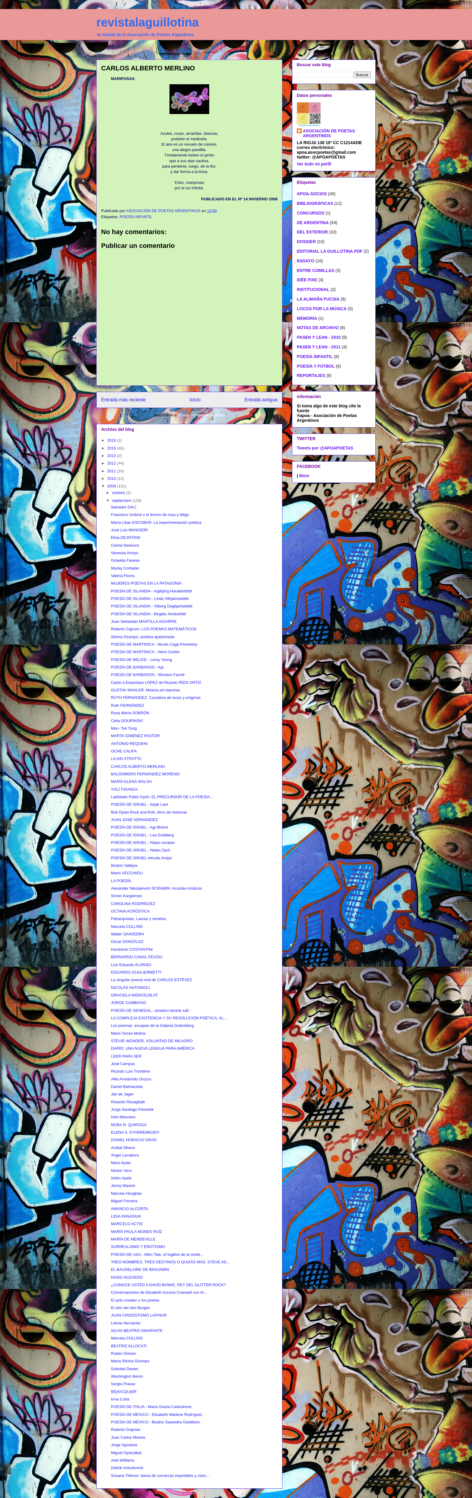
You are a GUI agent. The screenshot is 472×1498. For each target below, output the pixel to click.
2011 (112, 471)
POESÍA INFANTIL (136, 217)
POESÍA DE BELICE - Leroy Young (141, 659)
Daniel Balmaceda (127, 1086)
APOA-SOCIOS (312, 193)
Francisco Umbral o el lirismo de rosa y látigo (150, 514)
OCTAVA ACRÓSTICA (130, 911)
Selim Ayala (121, 1178)
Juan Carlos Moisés (128, 1437)
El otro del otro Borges (130, 1307)
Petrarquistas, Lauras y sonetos (138, 918)
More (304, 475)
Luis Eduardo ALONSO (131, 964)
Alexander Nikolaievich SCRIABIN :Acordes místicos (156, 888)
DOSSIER (306, 241)
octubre (119, 492)
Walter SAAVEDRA (127, 934)
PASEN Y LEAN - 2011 (319, 346)
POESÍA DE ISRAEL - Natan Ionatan (143, 842)
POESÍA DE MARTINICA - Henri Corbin (145, 652)
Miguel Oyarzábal (126, 1452)
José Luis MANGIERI (129, 530)
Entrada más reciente (123, 399)
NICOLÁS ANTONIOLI (130, 987)
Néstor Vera (121, 1170)
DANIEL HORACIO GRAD (134, 1140)
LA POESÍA (121, 881)
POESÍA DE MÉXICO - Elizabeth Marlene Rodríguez (156, 1414)
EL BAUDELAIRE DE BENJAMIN (140, 1269)
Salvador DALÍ (123, 507)
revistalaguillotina (147, 22)
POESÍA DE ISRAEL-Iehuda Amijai (141, 858)
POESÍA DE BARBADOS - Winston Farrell (147, 674)
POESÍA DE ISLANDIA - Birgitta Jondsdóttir (148, 614)
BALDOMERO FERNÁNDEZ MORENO (145, 774)
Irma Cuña (120, 1399)
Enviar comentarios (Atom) (202, 415)
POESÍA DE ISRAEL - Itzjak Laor (139, 804)
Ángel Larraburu (125, 1155)
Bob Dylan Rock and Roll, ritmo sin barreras (149, 812)
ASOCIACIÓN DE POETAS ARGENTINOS (329, 133)
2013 (112, 455)
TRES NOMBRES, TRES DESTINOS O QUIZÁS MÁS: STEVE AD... (170, 1262)
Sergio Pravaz (123, 1384)
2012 (112, 463)
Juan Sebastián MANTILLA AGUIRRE (143, 621)
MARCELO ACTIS (126, 1224)
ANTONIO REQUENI (129, 743)
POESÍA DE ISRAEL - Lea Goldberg (142, 835)
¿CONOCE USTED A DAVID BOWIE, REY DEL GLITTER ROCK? (168, 1285)
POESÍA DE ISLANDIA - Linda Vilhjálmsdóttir (150, 598)
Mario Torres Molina (128, 1033)
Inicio (195, 399)
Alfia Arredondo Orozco (131, 1079)
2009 (112, 486)
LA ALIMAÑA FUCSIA (318, 299)
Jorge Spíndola (124, 1445)
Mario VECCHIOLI (127, 873)
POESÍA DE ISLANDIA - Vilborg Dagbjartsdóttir (151, 606)
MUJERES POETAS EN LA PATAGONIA (146, 583)
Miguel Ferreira (124, 1201)
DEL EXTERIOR (312, 232)
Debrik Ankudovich (127, 1468)
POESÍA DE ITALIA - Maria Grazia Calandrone (151, 1406)
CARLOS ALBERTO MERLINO (138, 766)
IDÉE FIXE (307, 279)
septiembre (122, 500)
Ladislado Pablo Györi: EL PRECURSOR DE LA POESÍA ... (162, 797)
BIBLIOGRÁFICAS (315, 203)
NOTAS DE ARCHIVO (318, 327)
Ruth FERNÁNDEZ (127, 705)
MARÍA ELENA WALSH (131, 781)
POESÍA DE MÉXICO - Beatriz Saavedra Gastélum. (155, 1422)
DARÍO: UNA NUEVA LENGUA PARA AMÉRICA (152, 1048)
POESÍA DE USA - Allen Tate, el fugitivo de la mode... (157, 1254)
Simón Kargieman (126, 896)
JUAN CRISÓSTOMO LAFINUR (138, 1315)
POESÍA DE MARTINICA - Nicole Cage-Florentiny (154, 644)
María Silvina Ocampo (130, 1361)
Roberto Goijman (125, 1429)
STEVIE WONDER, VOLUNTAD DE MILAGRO (151, 1041)
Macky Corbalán (125, 568)
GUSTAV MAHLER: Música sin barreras (145, 690)
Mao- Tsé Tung (124, 728)
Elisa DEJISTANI (125, 537)
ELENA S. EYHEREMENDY (135, 1132)
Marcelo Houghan (126, 1193)
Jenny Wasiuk (123, 1185)
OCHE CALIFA (124, 751)
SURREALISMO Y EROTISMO (138, 1246)
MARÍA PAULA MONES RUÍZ (136, 1231)
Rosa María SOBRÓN (130, 713)
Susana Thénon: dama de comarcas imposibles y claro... (160, 1475)
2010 (112, 478)
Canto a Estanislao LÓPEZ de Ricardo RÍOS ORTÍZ (156, 682)
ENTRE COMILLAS (315, 270)
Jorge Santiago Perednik (132, 1109)
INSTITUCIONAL (313, 289)
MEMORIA (307, 318)
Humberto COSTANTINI (131, 949)
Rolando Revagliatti (128, 1102)
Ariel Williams (122, 1460)
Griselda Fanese (125, 560)
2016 (112, 440)
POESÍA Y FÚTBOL (316, 366)
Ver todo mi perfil (314, 164)
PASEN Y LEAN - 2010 (319, 337)
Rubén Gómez (123, 1353)
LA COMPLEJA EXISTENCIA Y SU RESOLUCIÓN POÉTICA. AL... (169, 1018)
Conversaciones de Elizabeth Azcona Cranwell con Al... (159, 1292)
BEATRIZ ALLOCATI (129, 1346)
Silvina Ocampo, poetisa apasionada (142, 637)
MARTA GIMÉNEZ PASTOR (135, 736)
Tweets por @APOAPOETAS (325, 448)
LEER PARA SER (126, 1056)
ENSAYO (305, 260)
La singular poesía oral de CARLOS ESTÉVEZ (151, 980)
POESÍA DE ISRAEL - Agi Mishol (139, 827)
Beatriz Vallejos (124, 865)
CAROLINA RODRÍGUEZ (133, 903)
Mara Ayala (120, 1162)
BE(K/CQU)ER (123, 1391)
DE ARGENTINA (313, 222)
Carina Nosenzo (125, 545)
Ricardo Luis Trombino (130, 1071)
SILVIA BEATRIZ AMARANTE (136, 1330)
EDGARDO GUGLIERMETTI (136, 972)
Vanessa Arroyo (124, 553)
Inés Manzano (123, 1117)
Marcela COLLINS (126, 926)
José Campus (123, 1063)
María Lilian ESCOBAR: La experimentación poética (156, 522)
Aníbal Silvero (123, 1147)
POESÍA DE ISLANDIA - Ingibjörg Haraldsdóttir (151, 591)
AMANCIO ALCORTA (129, 1208)
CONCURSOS (310, 213)
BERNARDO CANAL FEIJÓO (136, 957)
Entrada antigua (261, 399)
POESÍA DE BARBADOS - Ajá (137, 667)
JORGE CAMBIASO (128, 1002)
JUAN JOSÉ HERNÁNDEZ (134, 819)
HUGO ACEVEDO (126, 1277)
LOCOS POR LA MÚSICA (321, 308)
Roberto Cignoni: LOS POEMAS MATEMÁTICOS (153, 629)
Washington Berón (127, 1376)
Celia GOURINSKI (127, 720)
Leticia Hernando (125, 1323)
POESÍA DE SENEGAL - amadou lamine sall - (151, 1010)
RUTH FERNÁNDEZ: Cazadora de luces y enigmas (155, 697)
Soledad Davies (124, 1369)
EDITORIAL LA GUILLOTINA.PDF (329, 251)
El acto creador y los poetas (135, 1300)
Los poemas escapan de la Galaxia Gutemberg (152, 1025)
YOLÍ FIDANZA (124, 789)
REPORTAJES (311, 375)
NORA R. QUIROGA (128, 1125)
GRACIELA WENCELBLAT (134, 995)
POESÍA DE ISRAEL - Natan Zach (140, 850)
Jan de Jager (122, 1094)
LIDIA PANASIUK (126, 1216)
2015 (112, 448)
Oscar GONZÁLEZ (127, 941)
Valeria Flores (123, 575)
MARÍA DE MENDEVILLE (133, 1239)
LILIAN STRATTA (126, 758)
